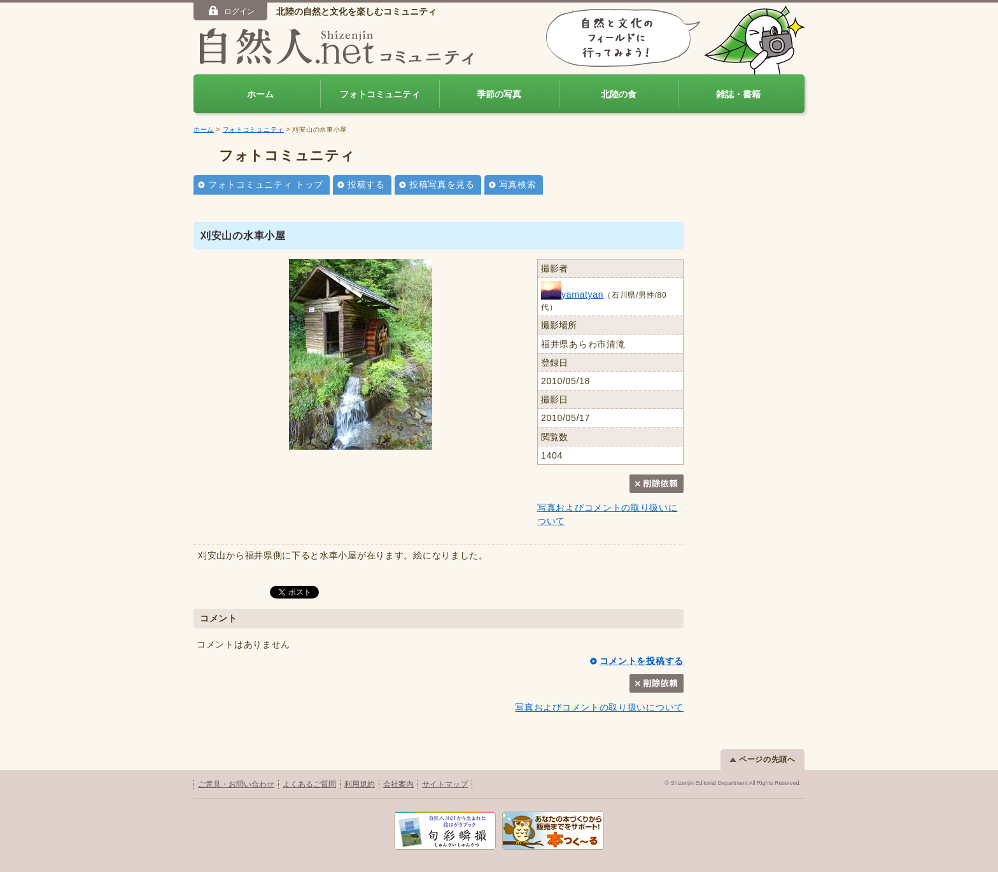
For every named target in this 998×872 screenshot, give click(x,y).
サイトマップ (445, 784)
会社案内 (398, 784)
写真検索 (518, 184)
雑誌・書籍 (738, 94)
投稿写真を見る (442, 184)
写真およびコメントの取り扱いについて (599, 707)
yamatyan (572, 294)
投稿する (366, 184)
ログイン (231, 11)
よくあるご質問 (309, 784)
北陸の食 (618, 94)
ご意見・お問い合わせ (236, 784)
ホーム (260, 94)
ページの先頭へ (762, 759)
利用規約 (359, 784)
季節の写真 (499, 94)
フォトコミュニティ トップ (265, 184)
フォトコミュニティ (380, 94)
